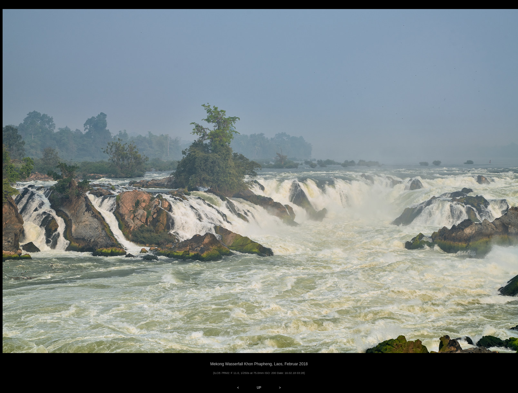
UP (259, 387)
